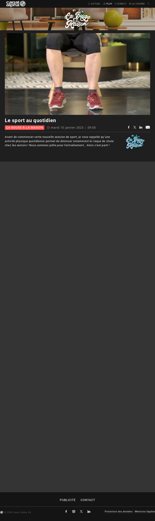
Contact (88, 500)
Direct (120, 3)
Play (107, 3)
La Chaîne (137, 3)
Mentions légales (145, 511)
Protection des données (119, 511)
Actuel (94, 3)
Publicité (68, 500)
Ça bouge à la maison (24, 128)
